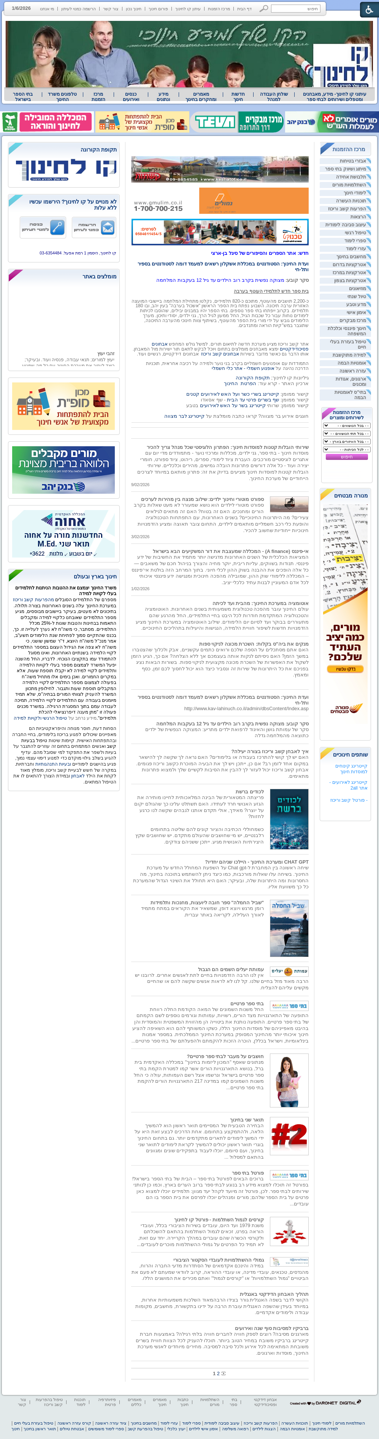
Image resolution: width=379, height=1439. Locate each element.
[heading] (64, 150)
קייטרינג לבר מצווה (184, 416)
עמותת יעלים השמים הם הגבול (231, 969)
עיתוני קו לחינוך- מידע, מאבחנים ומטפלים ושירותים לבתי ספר (335, 97)
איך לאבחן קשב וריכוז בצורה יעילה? (270, 751)
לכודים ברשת (250, 792)
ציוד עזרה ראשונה (111, 1423)
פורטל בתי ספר (248, 1173)
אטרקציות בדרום (349, 264)
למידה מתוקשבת (349, 355)
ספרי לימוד (355, 240)
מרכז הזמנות (219, 8)
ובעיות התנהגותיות (52, 764)
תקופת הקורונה (253, 378)
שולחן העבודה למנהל (274, 97)
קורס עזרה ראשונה (74, 1423)
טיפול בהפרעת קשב (145, 1428)
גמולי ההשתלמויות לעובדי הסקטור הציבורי (218, 1260)
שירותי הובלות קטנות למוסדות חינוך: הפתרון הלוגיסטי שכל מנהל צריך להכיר (228, 447)
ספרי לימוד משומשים (106, 1428)
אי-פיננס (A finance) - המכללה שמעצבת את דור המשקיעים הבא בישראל (231, 551)
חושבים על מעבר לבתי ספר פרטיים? (225, 1056)
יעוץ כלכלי (176, 1428)
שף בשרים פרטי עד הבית (252, 400)
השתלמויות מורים (349, 185)
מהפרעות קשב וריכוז (34, 599)
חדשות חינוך (238, 97)
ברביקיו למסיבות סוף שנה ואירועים (272, 1328)
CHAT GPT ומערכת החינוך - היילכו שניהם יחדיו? (257, 862)
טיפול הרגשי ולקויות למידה (40, 718)
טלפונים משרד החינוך (62, 97)
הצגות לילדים (264, 1428)
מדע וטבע (356, 304)
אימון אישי (356, 312)
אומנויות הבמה (352, 363)
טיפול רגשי (355, 232)
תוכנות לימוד (80, 1402)
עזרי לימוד (356, 248)
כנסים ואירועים (131, 97)
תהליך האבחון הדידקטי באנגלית (274, 1294)
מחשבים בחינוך (351, 256)
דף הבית (244, 8)
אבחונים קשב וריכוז (220, 354)
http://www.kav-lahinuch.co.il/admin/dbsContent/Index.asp (246, 708)
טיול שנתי (356, 296)
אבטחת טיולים (72, 1428)
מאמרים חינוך (160, 1402)
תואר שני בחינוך (247, 1120)
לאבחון (78, 776)
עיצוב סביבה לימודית (345, 224)
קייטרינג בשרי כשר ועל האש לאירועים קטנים (232, 394)
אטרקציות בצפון (350, 280)
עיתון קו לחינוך (188, 8)
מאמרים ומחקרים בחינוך (201, 97)
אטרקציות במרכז (349, 272)
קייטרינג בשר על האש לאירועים (233, 405)
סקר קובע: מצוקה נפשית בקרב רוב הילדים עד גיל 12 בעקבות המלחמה (232, 724)
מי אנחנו (47, 8)
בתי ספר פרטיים (247, 1003)
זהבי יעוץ (105, 362)
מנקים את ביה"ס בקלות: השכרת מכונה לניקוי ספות (254, 644)
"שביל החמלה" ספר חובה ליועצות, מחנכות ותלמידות (207, 902)
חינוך (15, 1428)
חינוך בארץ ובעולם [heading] (95, 576)
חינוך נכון (133, 8)
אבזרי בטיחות (353, 161)
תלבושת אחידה (351, 177)
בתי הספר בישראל (23, 97)
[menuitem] (335, 97)
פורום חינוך (158, 8)
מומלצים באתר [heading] (99, 276)
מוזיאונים (357, 288)
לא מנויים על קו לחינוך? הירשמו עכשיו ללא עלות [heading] (73, 205)
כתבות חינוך (183, 1402)
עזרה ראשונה (352, 371)
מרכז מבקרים (352, 320)
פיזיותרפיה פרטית (107, 1402)
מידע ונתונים (163, 97)
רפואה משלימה (235, 1428)
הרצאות (358, 217)
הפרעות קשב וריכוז (347, 209)
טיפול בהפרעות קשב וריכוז (49, 1402)
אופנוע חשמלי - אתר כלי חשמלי (243, 368)
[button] (264, 9)
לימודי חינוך (355, 193)
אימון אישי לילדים (203, 1428)
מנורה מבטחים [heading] (351, 496)
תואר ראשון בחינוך (40, 1428)
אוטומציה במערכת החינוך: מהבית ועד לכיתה (260, 603)
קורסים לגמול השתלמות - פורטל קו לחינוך (219, 1220)
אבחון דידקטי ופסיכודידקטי (265, 1402)
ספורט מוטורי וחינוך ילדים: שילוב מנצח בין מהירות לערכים (202, 499)
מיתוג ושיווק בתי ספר (345, 169)
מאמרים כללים (134, 1402)
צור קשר (111, 8)
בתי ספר (233, 1402)
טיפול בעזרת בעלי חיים (33, 1423)
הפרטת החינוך (240, 383)
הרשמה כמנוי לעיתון (78, 8)
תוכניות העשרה (351, 201)
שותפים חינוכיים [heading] (350, 755)
